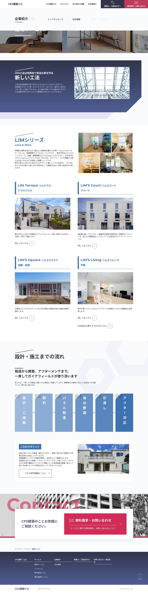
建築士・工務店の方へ (82, 560)
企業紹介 (92, 4)
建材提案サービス (41, 577)
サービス (64, 4)
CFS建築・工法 (21, 560)
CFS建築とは (51, 4)
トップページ (19, 549)
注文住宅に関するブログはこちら (95, 326)
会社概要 (57, 565)
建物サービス (39, 565)
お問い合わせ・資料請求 (102, 561)
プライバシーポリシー (44, 589)
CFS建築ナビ (15, 4)
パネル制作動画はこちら (35, 473)
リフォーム (38, 569)
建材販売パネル (40, 573)
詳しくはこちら (24, 243)
